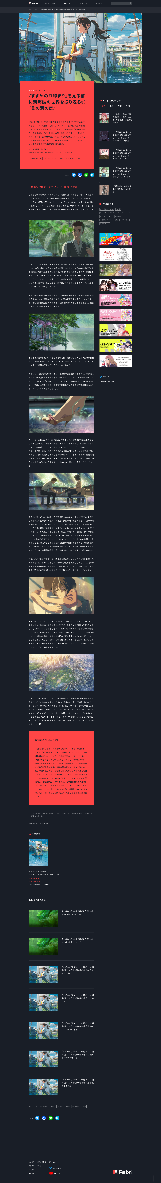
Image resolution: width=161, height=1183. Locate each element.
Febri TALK (50, 3)
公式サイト (33, 878)
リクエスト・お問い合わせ (37, 1162)
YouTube (56, 1173)
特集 (36, 10)
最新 (103, 106)
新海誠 (62, 158)
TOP (30, 10)
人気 (54, 158)
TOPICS (67, 3)
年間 (128, 106)
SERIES (99, 3)
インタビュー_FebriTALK (108, 213)
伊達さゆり (119, 216)
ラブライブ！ (105, 223)
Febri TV (83, 3)
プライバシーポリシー (36, 1166)
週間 (111, 106)
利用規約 (31, 1170)
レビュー (47, 158)
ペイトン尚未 (125, 220)
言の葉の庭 (70, 158)
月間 (120, 106)
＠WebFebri (56, 1168)
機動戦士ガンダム (106, 220)
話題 (79, 158)
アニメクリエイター (124, 213)
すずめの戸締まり (36, 158)
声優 (118, 209)
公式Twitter (34, 881)
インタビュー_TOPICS (107, 209)
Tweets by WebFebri (106, 381)
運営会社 (31, 1174)
